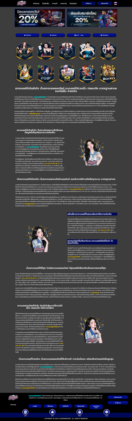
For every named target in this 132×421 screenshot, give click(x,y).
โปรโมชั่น (45, 3)
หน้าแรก (36, 3)
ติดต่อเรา (73, 3)
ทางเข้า (54, 3)
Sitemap (13, 405)
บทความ (63, 3)
